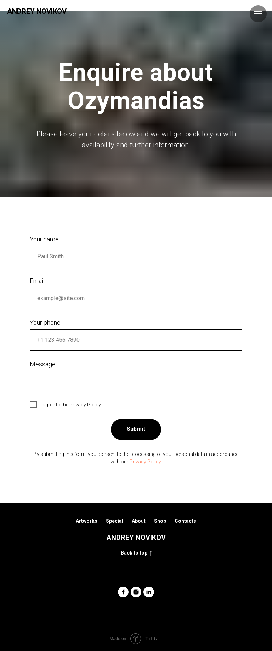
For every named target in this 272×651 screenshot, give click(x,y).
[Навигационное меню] (258, 13)
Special (114, 521)
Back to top (136, 553)
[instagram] (136, 592)
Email (37, 281)
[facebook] (123, 592)
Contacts (185, 521)
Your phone (45, 322)
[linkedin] (148, 592)
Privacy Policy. (146, 461)
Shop (160, 521)
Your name (44, 239)
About (139, 521)
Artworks (86, 521)
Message (43, 364)
